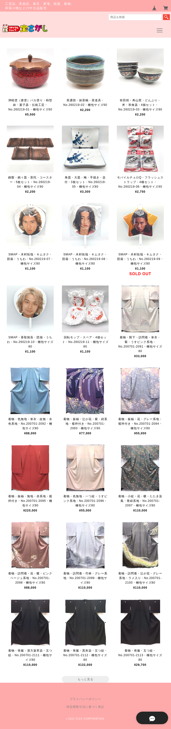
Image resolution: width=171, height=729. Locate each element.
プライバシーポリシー (85, 699)
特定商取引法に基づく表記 (85, 707)
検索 (166, 17)
